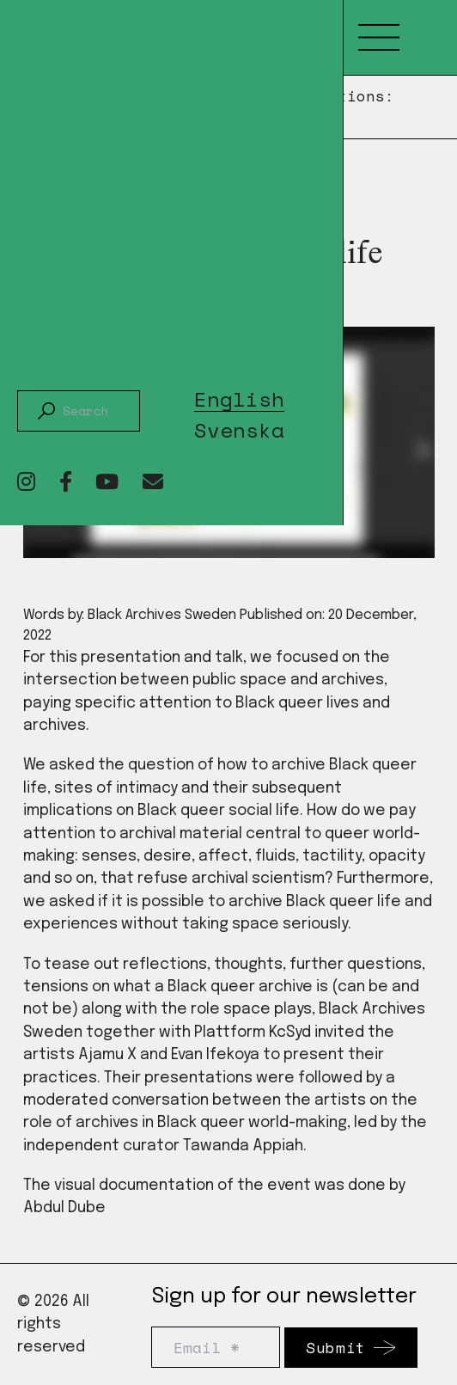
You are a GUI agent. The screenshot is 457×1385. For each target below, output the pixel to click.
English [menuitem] (239, 399)
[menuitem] (239, 396)
